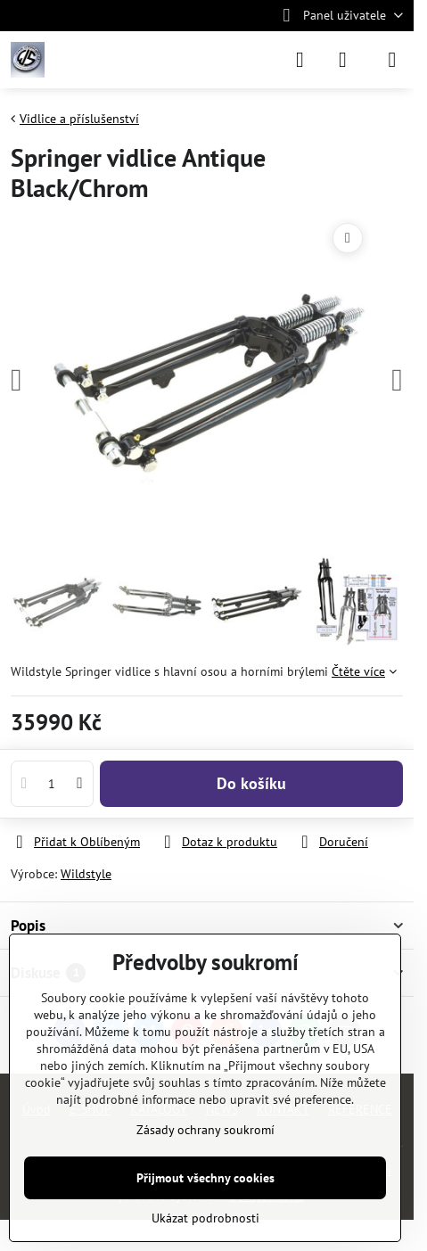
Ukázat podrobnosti (205, 1218)
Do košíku (251, 783)
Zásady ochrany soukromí (205, 1130)
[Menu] (392, 60)
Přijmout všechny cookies (205, 1178)
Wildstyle (86, 874)
